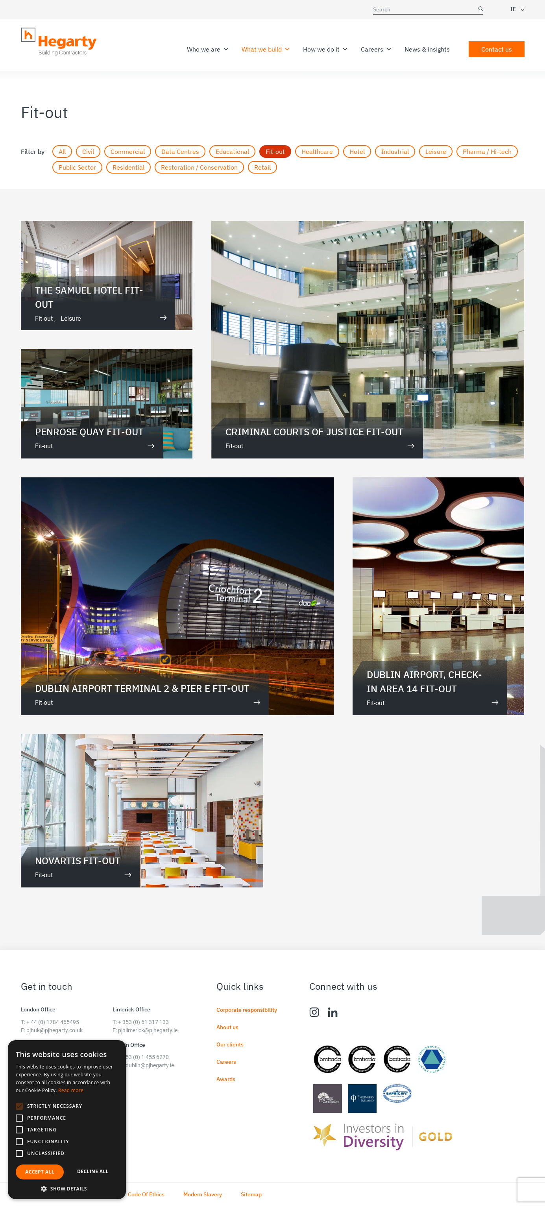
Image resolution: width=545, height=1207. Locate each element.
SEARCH (480, 8)
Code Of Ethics (146, 1194)
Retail (262, 167)
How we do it (325, 49)
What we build (266, 49)
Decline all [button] (93, 1171)
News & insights (427, 49)
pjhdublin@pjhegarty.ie (146, 1065)
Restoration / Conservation (199, 167)
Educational (232, 151)
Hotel (357, 151)
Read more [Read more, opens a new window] (70, 1090)
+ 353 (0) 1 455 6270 (143, 1057)
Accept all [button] (39, 1171)
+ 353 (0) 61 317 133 (143, 1022)
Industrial (395, 151)
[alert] (67, 1119)
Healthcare (317, 151)
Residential (128, 167)
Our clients (230, 1044)
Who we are (208, 49)
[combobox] (510, 9)
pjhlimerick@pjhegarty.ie (147, 1030)
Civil (88, 151)
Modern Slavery (202, 1194)
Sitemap (251, 1194)
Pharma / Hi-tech (487, 151)
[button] (19, 1106)
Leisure (435, 151)
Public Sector (77, 167)
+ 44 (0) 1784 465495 (52, 1022)
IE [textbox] (513, 9)
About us (227, 1027)
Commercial (128, 151)
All (62, 151)
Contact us (496, 49)
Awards (225, 1079)
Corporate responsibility (246, 1009)
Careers (376, 49)
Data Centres (180, 151)
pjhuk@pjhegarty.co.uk (54, 1030)
